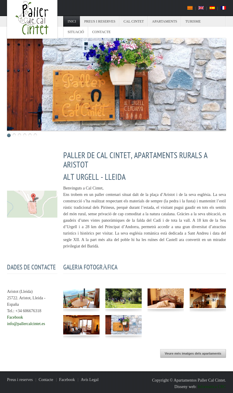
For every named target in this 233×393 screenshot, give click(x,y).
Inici (72, 21)
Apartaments (164, 21)
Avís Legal (90, 379)
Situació (76, 32)
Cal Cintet (134, 21)
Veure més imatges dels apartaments (193, 353)
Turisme (193, 21)
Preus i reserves (99, 21)
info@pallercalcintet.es (26, 324)
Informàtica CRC (212, 387)
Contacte (101, 32)
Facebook (15, 317)
